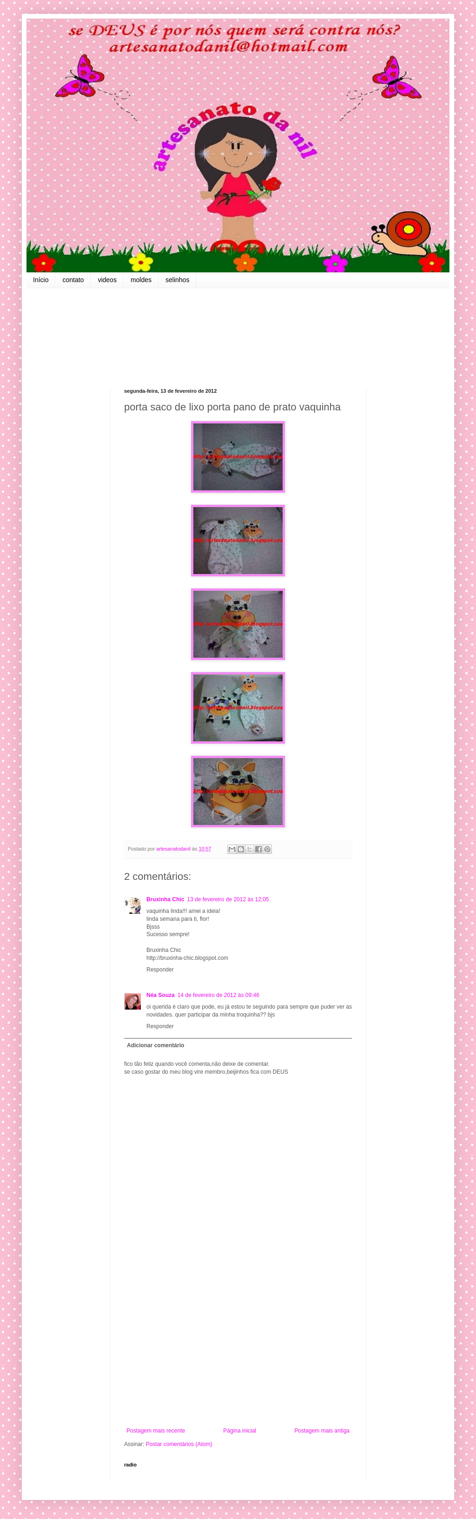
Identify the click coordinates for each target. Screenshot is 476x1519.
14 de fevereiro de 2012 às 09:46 (218, 995)
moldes (141, 280)
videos (107, 280)
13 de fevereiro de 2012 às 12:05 (228, 899)
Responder (160, 969)
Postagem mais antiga (322, 1430)
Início (40, 280)
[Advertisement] (238, 1351)
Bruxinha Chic (165, 899)
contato (73, 280)
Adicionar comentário (155, 1045)
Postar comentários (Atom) (179, 1444)
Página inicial (239, 1430)
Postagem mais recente (155, 1430)
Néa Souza (160, 995)
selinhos (177, 280)
